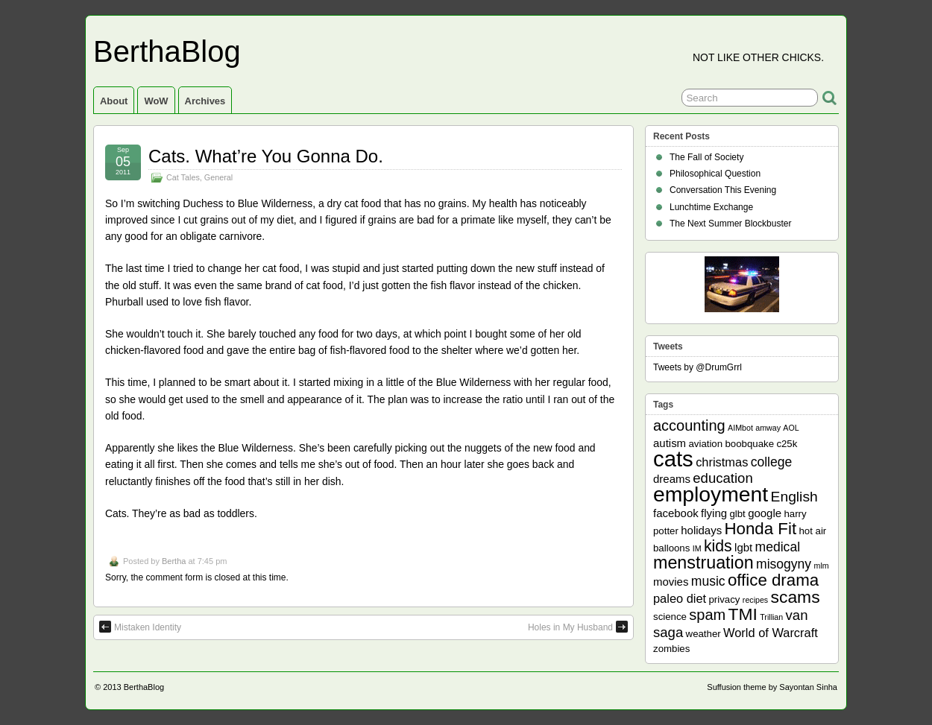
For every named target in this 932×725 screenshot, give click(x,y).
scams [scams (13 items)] (795, 597)
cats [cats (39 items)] (673, 458)
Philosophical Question (715, 173)
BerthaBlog (167, 51)
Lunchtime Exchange (711, 207)
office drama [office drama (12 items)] (773, 580)
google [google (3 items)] (764, 513)
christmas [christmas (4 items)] (722, 462)
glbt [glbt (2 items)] (737, 513)
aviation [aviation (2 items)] (705, 443)
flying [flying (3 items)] (714, 513)
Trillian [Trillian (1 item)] (771, 616)
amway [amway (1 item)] (768, 427)
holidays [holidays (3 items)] (701, 530)
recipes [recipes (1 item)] (755, 599)
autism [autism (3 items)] (669, 443)
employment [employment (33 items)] (710, 494)
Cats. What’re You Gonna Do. (265, 156)
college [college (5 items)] (772, 462)
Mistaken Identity (140, 627)
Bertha (174, 561)
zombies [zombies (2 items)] (671, 648)
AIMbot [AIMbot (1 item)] (740, 427)
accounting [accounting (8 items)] (689, 425)
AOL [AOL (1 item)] (791, 427)
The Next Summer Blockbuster (730, 223)
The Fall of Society (706, 157)
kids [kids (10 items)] (718, 546)
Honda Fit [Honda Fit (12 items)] (761, 528)
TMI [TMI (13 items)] (743, 614)
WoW (156, 101)
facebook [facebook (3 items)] (676, 513)
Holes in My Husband (578, 627)
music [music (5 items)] (708, 581)
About (113, 101)
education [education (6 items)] (722, 478)
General (218, 177)
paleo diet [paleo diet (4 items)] (679, 598)
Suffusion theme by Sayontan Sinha (772, 687)
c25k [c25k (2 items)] (786, 443)
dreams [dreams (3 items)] (671, 478)
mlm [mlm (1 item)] (821, 565)
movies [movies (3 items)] (670, 581)
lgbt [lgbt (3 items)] (743, 547)
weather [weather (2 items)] (703, 633)
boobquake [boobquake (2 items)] (749, 443)
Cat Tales (183, 177)
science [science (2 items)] (670, 616)
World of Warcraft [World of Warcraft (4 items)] (770, 632)
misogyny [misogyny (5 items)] (783, 564)
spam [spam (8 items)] (707, 615)
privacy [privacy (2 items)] (724, 599)
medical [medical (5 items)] (777, 546)
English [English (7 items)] (794, 496)
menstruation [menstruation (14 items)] (703, 562)
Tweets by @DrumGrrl (697, 367)
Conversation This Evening (723, 190)
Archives (205, 101)
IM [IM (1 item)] (697, 548)
